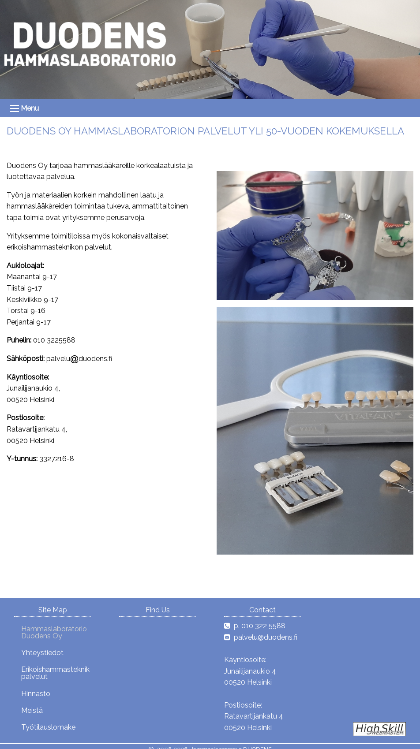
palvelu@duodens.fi (265, 637)
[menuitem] (52, 632)
